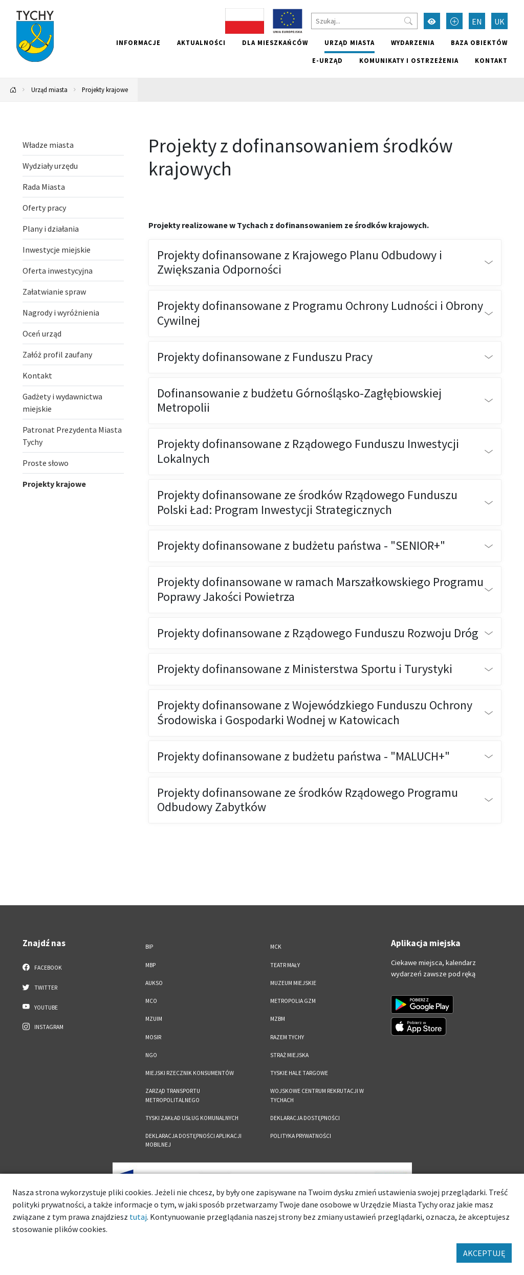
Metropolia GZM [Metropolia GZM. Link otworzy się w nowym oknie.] (293, 1000)
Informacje (138, 42)
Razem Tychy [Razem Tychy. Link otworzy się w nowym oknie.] (287, 1037)
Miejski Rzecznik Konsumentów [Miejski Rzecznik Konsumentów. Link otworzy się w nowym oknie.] (189, 1073)
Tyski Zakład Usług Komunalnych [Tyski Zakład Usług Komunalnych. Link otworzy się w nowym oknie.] (191, 1118)
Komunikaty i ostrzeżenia (408, 60)
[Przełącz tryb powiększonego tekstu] (454, 21)
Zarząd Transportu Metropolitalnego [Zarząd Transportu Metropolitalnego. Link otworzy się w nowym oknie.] (172, 1095)
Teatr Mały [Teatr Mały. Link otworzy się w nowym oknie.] (285, 965)
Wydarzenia (412, 42)
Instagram (43, 1026)
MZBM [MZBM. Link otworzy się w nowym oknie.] (277, 1018)
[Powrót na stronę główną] (13, 89)
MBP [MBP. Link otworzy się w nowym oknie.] (150, 965)
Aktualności (201, 42)
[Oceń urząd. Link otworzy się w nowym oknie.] (73, 333)
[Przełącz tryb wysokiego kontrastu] (432, 21)
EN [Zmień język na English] (477, 21)
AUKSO (154, 983)
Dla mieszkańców (275, 42)
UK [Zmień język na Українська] (499, 21)
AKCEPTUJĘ (484, 1253)
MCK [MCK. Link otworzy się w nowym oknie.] (275, 946)
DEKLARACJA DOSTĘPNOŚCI (305, 1118)
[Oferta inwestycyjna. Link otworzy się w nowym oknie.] (73, 270)
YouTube (40, 1007)
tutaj (138, 1217)
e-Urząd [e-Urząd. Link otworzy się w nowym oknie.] (327, 60)
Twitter (40, 987)
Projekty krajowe (105, 89)
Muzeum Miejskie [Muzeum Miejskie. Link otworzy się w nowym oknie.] (293, 983)
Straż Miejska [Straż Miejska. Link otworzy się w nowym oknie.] (289, 1055)
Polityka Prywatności (300, 1135)
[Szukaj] (364, 21)
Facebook (42, 967)
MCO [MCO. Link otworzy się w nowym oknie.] (151, 1000)
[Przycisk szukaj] (408, 21)
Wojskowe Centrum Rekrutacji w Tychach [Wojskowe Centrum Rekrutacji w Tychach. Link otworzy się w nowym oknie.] (317, 1095)
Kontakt (491, 60)
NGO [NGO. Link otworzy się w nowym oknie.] (151, 1055)
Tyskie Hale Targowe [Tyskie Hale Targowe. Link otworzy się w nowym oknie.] (299, 1073)
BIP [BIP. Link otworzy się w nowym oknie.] (149, 946)
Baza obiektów (479, 42)
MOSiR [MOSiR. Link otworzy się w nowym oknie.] (153, 1037)
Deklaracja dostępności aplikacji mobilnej (193, 1140)
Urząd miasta (349, 42)
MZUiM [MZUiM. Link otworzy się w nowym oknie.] (153, 1018)
